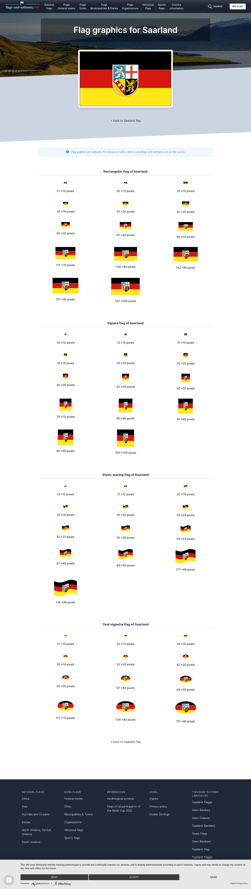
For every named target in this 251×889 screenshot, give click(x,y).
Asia (24, 806)
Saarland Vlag (200, 849)
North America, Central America (36, 832)
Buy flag (237, 6)
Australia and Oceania (35, 814)
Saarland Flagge (202, 802)
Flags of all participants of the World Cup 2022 (123, 808)
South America (31, 842)
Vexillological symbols (120, 798)
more (213, 877)
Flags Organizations (130, 6)
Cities (67, 806)
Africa (25, 798)
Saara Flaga (199, 833)
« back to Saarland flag (125, 120)
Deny (54, 877)
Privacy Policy (242, 883)
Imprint (153, 798)
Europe (26, 822)
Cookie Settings (159, 814)
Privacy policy (158, 806)
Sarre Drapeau (201, 818)
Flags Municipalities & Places (104, 6)
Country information (176, 6)
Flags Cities (82, 6)
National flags (49, 6)
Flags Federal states (66, 6)
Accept (134, 877)
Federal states (73, 798)
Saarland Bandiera (203, 825)
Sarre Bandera (201, 810)
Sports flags (162, 6)
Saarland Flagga (202, 857)
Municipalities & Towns (78, 814)
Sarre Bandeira (201, 841)
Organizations (73, 822)
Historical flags (148, 6)
